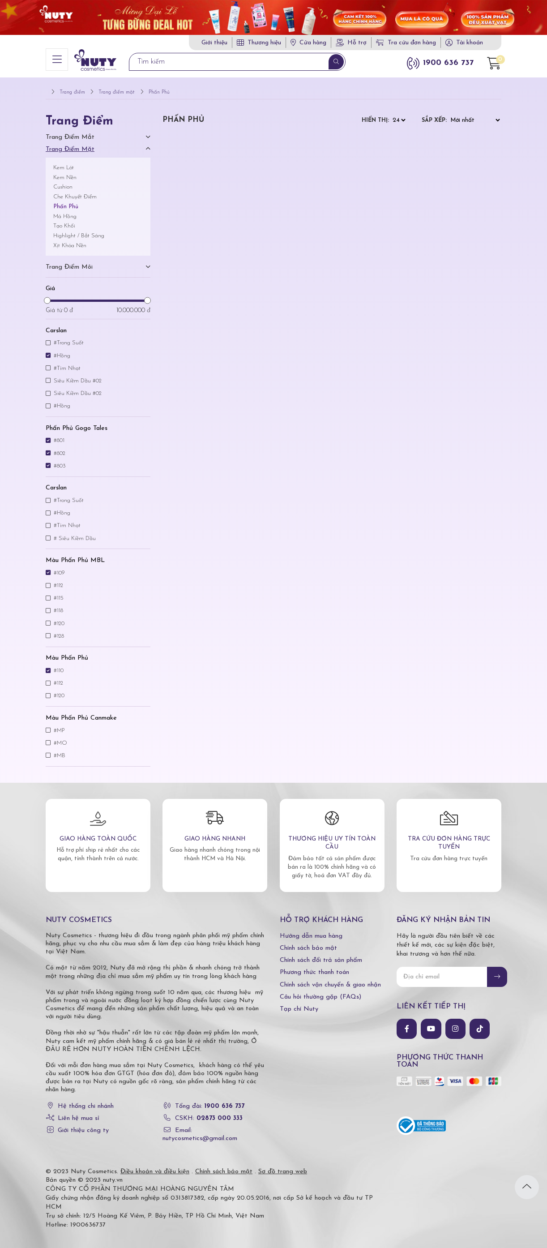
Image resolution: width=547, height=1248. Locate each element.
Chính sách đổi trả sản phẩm (321, 954)
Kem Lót (63, 162)
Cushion (63, 181)
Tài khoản (469, 42)
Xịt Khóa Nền (69, 240)
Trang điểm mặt (70, 143)
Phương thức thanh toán (314, 966)
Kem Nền (65, 171)
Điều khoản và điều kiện (154, 1165)
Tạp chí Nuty (299, 1003)
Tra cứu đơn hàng (406, 42)
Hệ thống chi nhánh (86, 1100)
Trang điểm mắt (70, 131)
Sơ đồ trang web (282, 1165)
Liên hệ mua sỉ (78, 1112)
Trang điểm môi (69, 261)
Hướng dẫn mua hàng (311, 930)
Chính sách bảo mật (308, 942)
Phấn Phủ (65, 201)
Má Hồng (65, 210)
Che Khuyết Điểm (75, 191)
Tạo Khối (64, 220)
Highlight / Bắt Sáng (78, 230)
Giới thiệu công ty (83, 1124)
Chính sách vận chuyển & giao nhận (330, 978)
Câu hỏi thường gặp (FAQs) (320, 991)
